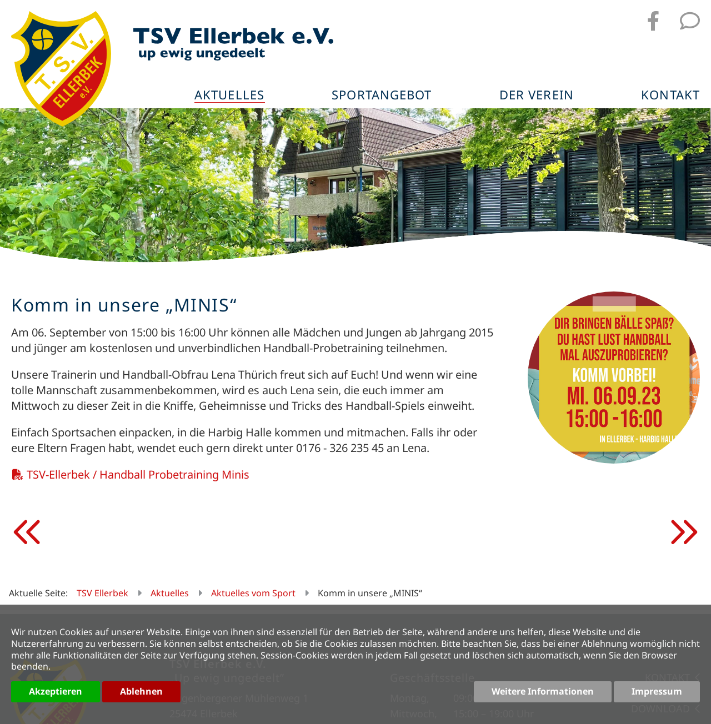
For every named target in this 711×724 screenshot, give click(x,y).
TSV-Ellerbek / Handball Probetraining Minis (138, 474)
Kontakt (670, 95)
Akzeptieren (55, 691)
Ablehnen (141, 691)
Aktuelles (229, 95)
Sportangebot (382, 95)
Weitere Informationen (543, 691)
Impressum (657, 691)
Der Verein (536, 95)
